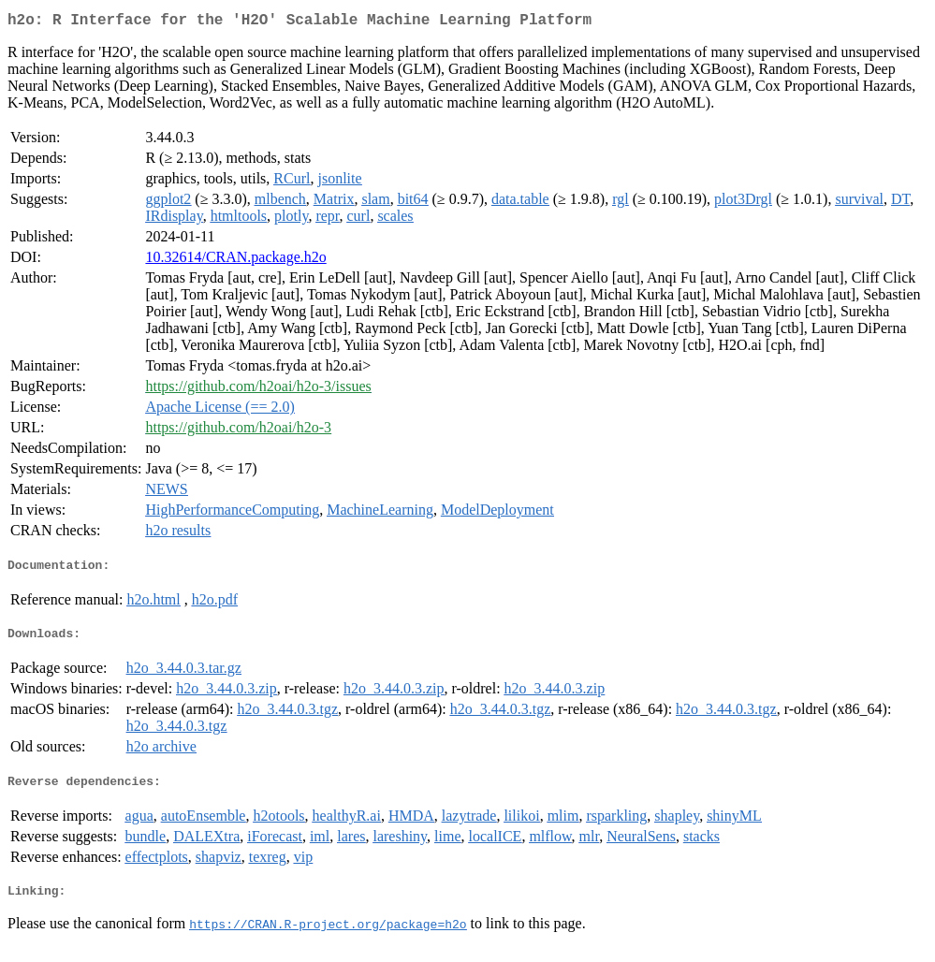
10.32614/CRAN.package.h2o (235, 261)
